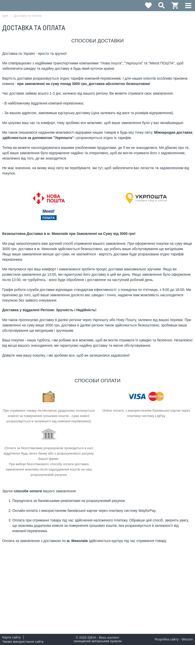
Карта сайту (11, 637)
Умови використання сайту (23, 641)
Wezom (187, 639)
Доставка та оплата (27, 16)
